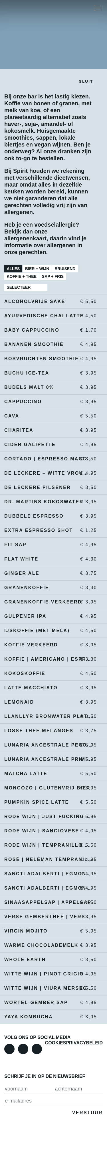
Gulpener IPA (48, 616)
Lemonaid (48, 702)
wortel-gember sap (48, 1002)
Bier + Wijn (37, 268)
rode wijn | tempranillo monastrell (48, 845)
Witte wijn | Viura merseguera (48, 988)
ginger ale (48, 573)
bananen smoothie (48, 344)
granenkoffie (48, 588)
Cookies (55, 1042)
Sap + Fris (53, 276)
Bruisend (64, 268)
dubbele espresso (48, 516)
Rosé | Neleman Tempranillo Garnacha (48, 859)
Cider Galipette (48, 445)
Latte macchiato (48, 688)
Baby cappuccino (48, 330)
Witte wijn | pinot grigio (48, 974)
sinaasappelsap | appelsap (48, 902)
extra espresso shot (48, 530)
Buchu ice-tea (48, 373)
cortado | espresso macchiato (48, 459)
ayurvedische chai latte (48, 316)
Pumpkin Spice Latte (48, 802)
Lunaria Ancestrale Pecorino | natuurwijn (48, 745)
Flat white (48, 559)
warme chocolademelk (48, 945)
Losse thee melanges (48, 731)
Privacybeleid (84, 1042)
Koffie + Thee (22, 276)
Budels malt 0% (48, 387)
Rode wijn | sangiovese (48, 831)
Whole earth (48, 960)
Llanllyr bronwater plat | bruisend (48, 716)
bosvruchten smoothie (48, 359)
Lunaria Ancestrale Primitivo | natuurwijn (48, 759)
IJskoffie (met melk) (48, 630)
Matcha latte (48, 774)
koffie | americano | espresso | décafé (48, 659)
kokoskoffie (48, 673)
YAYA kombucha (48, 1017)
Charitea (48, 430)
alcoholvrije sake (48, 301)
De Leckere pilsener (48, 487)
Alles (13, 268)
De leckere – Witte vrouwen (48, 473)
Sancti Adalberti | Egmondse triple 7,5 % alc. (48, 888)
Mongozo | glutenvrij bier (48, 788)
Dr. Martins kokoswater (48, 502)
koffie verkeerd (48, 645)
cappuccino (48, 402)
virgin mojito (48, 931)
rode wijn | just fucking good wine (48, 816)
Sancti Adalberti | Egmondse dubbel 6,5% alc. (48, 874)
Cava (48, 416)
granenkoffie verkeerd (48, 602)
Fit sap (48, 545)
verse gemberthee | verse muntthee (48, 917)
